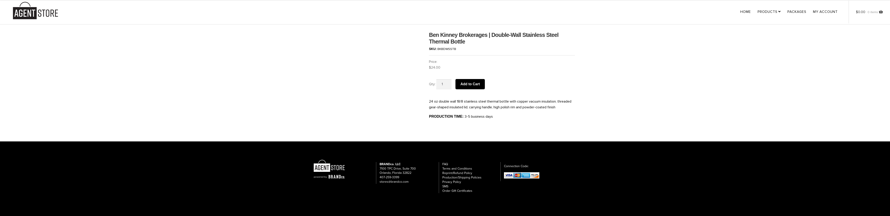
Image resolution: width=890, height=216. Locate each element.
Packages (796, 12)
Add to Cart (470, 84)
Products (767, 12)
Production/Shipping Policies (461, 177)
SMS (445, 186)
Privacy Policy (451, 182)
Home (745, 12)
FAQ (445, 164)
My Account (825, 12)
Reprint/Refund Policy (457, 173)
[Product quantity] (443, 84)
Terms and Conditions (457, 168)
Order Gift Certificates (457, 191)
